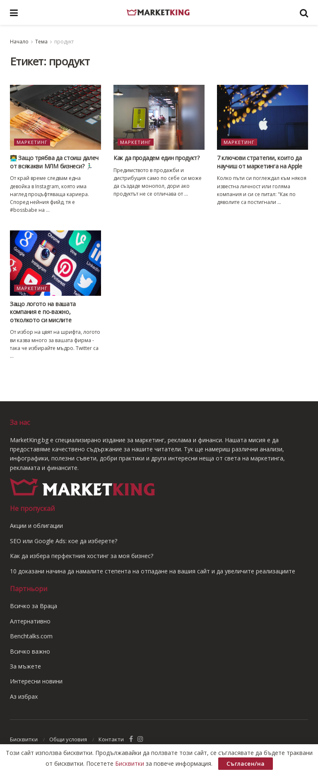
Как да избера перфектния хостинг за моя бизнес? (81, 556)
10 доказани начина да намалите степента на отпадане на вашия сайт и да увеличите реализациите (152, 571)
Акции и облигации (36, 526)
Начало (19, 41)
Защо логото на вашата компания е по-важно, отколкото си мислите (43, 312)
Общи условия (68, 739)
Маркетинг (32, 142)
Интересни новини (36, 681)
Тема (41, 41)
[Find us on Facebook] (131, 739)
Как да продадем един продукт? (156, 158)
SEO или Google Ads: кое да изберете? (63, 541)
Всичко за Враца (33, 606)
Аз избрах (24, 696)
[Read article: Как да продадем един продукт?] (159, 117)
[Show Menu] (14, 12)
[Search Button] (304, 12)
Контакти (111, 739)
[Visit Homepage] (159, 12)
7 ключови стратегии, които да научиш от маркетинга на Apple (259, 162)
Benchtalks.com (31, 636)
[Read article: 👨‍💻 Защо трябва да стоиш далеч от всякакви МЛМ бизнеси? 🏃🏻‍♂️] (55, 117)
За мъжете (25, 666)
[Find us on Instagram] (140, 739)
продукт (64, 41)
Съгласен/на (245, 763)
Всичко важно (30, 651)
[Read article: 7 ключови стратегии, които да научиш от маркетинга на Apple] (262, 117)
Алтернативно (30, 621)
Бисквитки (24, 739)
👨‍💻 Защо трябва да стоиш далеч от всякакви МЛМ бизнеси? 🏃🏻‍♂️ (54, 162)
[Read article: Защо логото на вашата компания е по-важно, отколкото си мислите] (55, 262)
